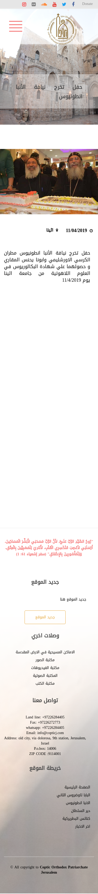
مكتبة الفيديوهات (45, 667)
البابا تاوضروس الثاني (73, 795)
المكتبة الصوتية (45, 675)
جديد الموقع (45, 617)
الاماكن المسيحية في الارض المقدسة (45, 652)
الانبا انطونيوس (78, 802)
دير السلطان (80, 810)
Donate (87, 3)
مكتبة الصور (45, 660)
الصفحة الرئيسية (77, 787)
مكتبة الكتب (45, 683)
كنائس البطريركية (76, 818)
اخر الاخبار (82, 826)
